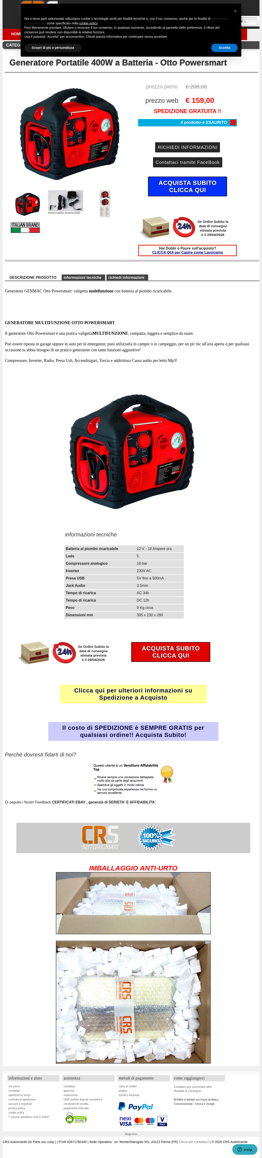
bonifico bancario (129, 1095)
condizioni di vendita (75, 1104)
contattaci (14, 1090)
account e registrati (19, 1104)
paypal (123, 1090)
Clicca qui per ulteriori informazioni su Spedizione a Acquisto (133, 694)
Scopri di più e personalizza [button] (53, 47)
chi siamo (14, 1086)
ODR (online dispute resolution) (82, 1099)
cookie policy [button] (88, 23)
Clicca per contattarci (194, 1142)
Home (16, 34)
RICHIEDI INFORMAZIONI (187, 147)
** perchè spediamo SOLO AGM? (28, 1117)
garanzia (68, 1090)
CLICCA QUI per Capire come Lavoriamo (187, 252)
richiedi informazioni (126, 277)
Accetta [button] (224, 47)
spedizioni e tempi (19, 1095)
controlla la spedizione (22, 1099)
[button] (235, 11)
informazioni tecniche (82, 277)
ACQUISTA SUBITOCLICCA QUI (188, 186)
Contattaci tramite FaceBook (188, 162)
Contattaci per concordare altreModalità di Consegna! (193, 1089)
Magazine (131, 1134)
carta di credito (128, 1086)
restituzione (70, 1095)
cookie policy (16, 1112)
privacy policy (16, 1108)
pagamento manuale (75, 1108)
